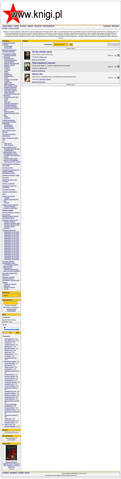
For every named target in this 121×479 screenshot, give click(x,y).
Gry (4, 142)
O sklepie (6, 473)
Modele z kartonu (9, 287)
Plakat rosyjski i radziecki (10, 205)
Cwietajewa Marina (10, 358)
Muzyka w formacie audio (12, 223)
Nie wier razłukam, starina (42, 52)
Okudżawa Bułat (10, 397)
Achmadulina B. (9, 339)
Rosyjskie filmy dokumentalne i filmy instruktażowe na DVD (10, 152)
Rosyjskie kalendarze (9, 230)
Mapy (4, 194)
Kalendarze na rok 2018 (11, 246)
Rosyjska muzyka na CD (10, 220)
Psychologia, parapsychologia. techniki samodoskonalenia (10, 216)
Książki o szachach (8, 183)
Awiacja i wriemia (9, 65)
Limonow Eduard (10, 386)
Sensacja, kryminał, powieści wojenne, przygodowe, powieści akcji (11, 278)
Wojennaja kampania (10, 107)
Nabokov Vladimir (10, 393)
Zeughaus (7, 118)
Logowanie (106, 26)
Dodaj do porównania (38, 59)
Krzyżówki (6, 177)
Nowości (30, 26)
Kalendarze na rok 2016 (11, 243)
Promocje (23, 26)
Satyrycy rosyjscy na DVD (12, 162)
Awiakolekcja (8, 125)
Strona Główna (8, 26)
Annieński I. (8, 342)
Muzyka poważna (9, 221)
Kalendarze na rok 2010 (11, 235)
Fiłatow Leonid (9, 367)
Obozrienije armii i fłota (11, 97)
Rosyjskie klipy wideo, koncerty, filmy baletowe (10, 159)
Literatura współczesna (10, 192)
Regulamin (13, 473)
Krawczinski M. (9, 380)
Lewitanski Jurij (9, 384)
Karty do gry (8, 143)
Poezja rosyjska (14, 28)
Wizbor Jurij (8, 424)
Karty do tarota (8, 145)
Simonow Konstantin (11, 415)
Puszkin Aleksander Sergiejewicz (11, 405)
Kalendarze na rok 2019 (11, 248)
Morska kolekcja (9, 128)
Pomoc (27, 473)
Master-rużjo (8, 82)
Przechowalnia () (48, 26)
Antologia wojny (9, 58)
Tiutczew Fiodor (9, 422)
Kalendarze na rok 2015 (11, 241)
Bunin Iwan (8, 352)
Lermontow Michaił (10, 382)
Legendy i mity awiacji (11, 79)
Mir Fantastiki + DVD (10, 86)
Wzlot (6, 116)
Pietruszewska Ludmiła (12, 401)
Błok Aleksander (10, 348)
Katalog (16, 26)
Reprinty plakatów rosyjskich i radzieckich (10, 207)
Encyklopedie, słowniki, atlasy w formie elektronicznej (11, 266)
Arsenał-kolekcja (9, 62)
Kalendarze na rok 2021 (11, 251)
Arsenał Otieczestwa (10, 60)
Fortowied (7, 70)
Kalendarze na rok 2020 (11, 249)
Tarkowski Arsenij (10, 420)
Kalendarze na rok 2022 (11, 253)
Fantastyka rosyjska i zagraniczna (9, 135)
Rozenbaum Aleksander (12, 411)
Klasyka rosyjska (8, 168)
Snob (6, 100)
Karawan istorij (8, 76)
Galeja (6, 71)
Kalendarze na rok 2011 (11, 237)
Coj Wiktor (8, 356)
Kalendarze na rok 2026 (11, 259)
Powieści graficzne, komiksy (11, 212)
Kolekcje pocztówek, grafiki (11, 175)
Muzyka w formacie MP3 (11, 225)
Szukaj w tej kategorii (12, 307)
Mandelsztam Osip (10, 391)
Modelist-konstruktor (10, 87)
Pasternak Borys (10, 399)
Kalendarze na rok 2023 (11, 254)
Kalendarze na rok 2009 (11, 233)
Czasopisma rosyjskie (9, 54)
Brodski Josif (8, 350)
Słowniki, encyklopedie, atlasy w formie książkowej (11, 270)
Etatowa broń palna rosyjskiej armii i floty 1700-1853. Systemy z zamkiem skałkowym (11, 464)
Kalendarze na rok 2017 (11, 245)
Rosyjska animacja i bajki (12, 149)
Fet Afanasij (8, 365)
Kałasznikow (8, 74)
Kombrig (6, 198)
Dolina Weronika (10, 363)
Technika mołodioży (10, 105)
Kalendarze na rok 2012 (11, 238)
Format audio (8, 46)
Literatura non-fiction (9, 189)
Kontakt (21, 473)
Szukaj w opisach (10, 305)
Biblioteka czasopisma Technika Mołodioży (9, 50)
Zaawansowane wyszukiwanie (11, 310)
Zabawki (5, 282)
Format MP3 (8, 48)
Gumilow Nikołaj (10, 376)
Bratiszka (7, 66)
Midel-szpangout (9, 84)
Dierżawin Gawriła (10, 361)
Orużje (6, 99)
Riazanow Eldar (9, 408)
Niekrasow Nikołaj (10, 395)
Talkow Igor (8, 419)
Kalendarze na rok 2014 (11, 240)
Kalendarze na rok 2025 (11, 257)
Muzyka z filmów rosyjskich (8, 227)
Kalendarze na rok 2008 (11, 232)
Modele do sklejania (9, 196)
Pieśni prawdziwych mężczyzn (43, 63)
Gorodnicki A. (9, 369)
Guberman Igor (9, 374)
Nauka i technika (9, 92)
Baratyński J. (9, 346)
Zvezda (6, 202)
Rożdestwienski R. (10, 410)
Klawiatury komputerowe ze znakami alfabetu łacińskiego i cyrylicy (11, 171)
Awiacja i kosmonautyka (11, 63)
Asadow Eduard (9, 344)
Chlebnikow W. (9, 354)
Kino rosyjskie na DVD (9, 147)
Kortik (6, 78)
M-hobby (7, 81)
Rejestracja (115, 26)
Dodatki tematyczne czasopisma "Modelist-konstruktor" (10, 121)
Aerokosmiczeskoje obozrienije (9, 56)
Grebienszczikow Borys (12, 371)
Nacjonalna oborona (10, 90)
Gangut (6, 73)
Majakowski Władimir (11, 388)
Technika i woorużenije (11, 103)
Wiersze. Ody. (37, 74)
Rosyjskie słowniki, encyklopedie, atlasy (9, 262)
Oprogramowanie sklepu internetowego (57, 475)
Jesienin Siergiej (10, 378)
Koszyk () (37, 26)
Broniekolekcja (8, 126)
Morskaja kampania (10, 89)
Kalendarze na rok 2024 (11, 256)
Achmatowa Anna (10, 341)
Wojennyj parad (9, 111)
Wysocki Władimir (10, 426)
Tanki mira (7, 102)
